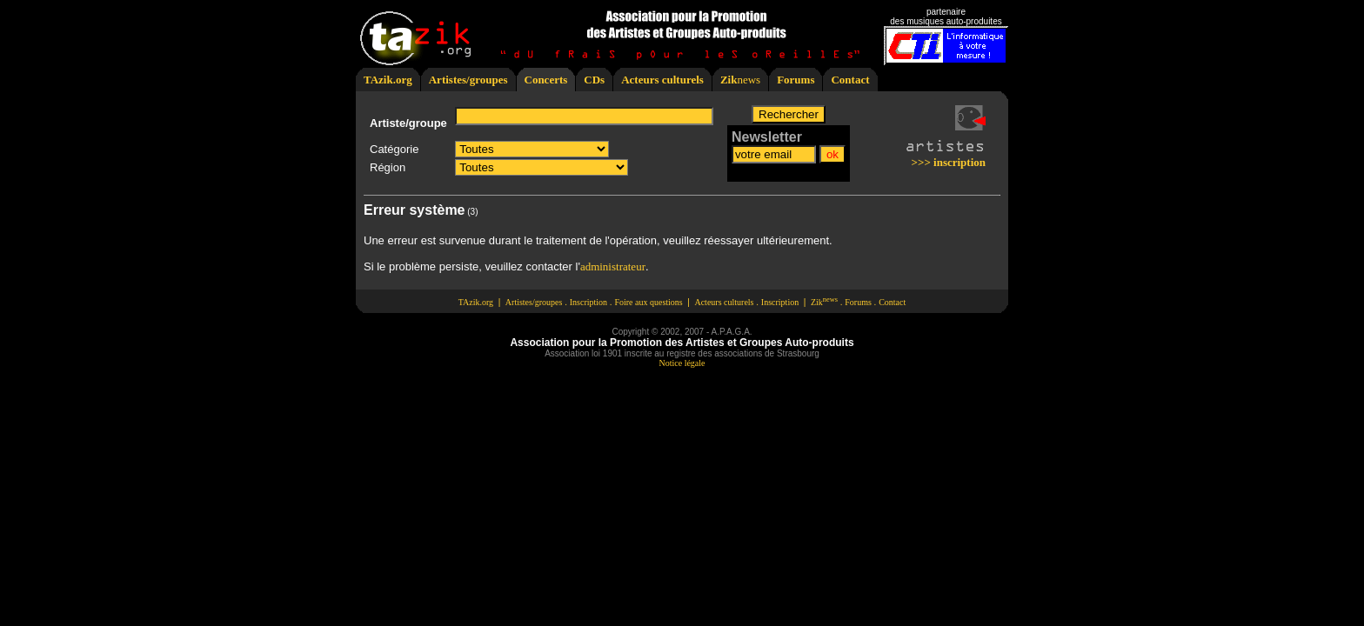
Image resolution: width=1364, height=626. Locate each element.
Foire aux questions (648, 302)
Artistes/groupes (468, 79)
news (748, 79)
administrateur (612, 266)
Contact (850, 79)
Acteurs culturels (662, 79)
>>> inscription (949, 162)
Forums (795, 79)
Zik (729, 79)
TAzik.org (388, 79)
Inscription (588, 302)
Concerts (546, 79)
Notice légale (682, 363)
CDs (594, 79)
